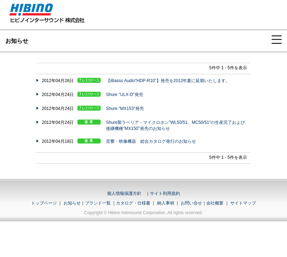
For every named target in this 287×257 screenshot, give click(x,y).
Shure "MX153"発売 (125, 108)
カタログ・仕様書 (133, 203)
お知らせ (72, 203)
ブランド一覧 (98, 203)
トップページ (44, 203)
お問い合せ (191, 203)
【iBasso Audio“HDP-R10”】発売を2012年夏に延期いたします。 (168, 80)
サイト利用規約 (165, 193)
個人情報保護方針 (124, 193)
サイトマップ (243, 203)
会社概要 (214, 203)
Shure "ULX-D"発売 (124, 94)
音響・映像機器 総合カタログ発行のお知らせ (151, 141)
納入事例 (165, 203)
